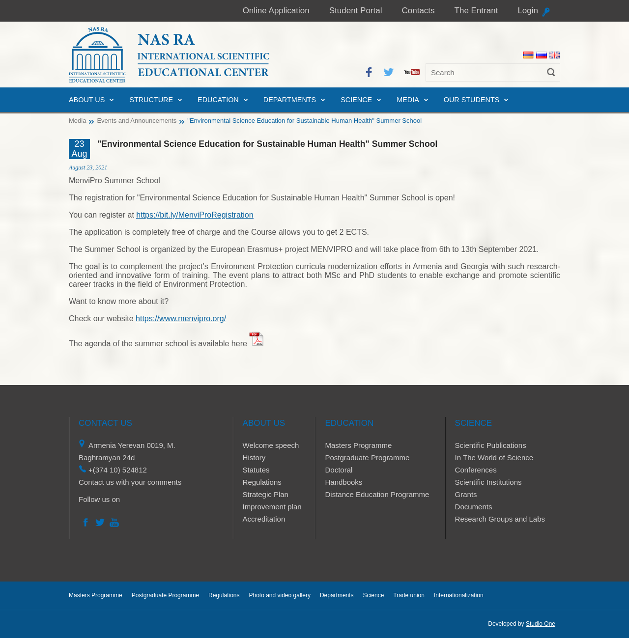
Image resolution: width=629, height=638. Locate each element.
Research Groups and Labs (500, 519)
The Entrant (476, 10)
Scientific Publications (490, 445)
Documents (473, 506)
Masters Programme (358, 445)
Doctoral (338, 470)
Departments (289, 100)
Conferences (476, 470)
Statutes (256, 470)
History (254, 457)
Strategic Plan (265, 494)
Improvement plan (272, 506)
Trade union (409, 595)
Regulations (262, 482)
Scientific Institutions (488, 482)
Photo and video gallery (279, 595)
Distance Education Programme (377, 494)
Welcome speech (271, 445)
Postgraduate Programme (367, 457)
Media (408, 100)
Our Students (472, 100)
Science (356, 100)
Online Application (276, 10)
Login (527, 10)
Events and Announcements (136, 120)
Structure (151, 100)
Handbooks (343, 482)
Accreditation (264, 519)
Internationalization (459, 595)
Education (218, 100)
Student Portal (355, 10)
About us (87, 100)
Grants (466, 494)
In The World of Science (494, 457)
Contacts (417, 10)
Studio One (540, 623)
